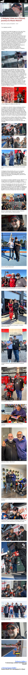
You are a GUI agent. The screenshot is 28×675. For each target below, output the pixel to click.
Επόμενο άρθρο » (21, 661)
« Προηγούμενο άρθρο (8, 668)
